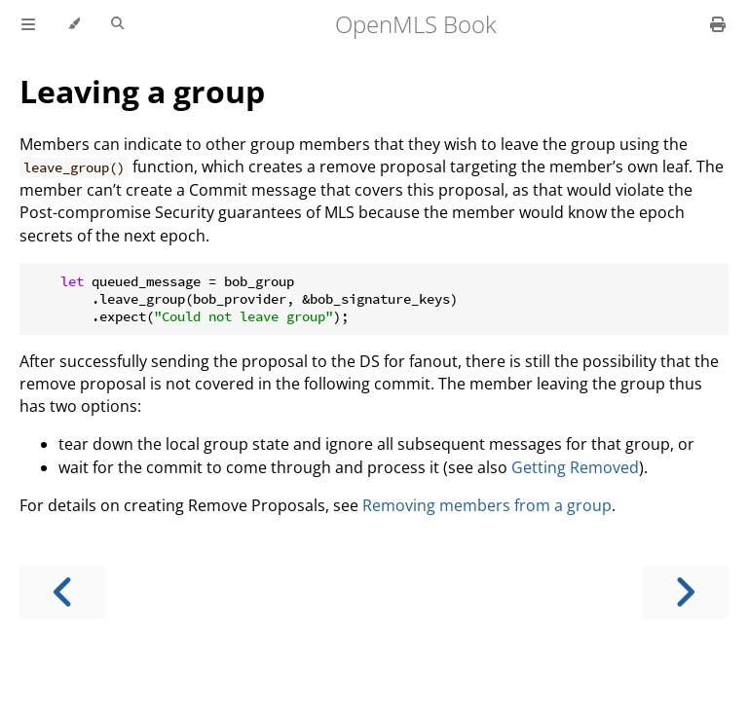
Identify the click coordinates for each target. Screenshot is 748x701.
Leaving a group (142, 91)
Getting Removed (575, 467)
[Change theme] (73, 24)
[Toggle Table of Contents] (28, 24)
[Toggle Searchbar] (117, 24)
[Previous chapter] (63, 592)
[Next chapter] (685, 592)
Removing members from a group (487, 505)
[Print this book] (717, 24)
